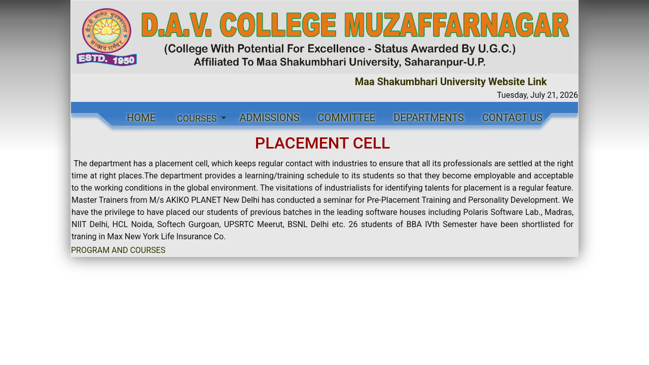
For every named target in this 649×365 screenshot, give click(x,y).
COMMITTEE (347, 118)
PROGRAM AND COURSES (118, 250)
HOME (141, 118)
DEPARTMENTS (428, 118)
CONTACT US (512, 118)
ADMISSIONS (269, 118)
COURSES (198, 118)
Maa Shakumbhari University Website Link (453, 82)
